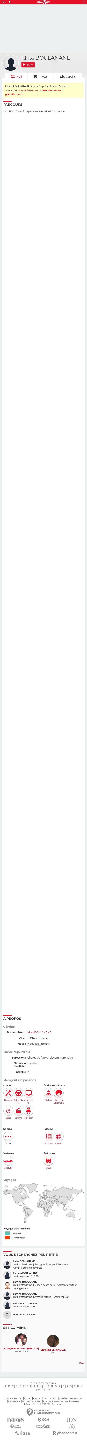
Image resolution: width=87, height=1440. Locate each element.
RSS (35, 1398)
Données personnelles (31, 1401)
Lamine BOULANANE (25, 1282)
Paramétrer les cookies (53, 1401)
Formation (52, 1398)
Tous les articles (75, 1398)
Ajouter (29, 64)
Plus (81, 1363)
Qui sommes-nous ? (13, 1398)
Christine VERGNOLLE (52, 1349)
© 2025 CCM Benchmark (51, 1404)
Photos (43, 76)
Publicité (42, 1398)
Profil (19, 76)
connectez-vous (28, 90)
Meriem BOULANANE (25, 1273)
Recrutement (14, 1401)
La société (63, 1398)
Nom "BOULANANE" (24, 1314)
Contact (27, 1398)
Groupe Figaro (31, 1404)
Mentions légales (72, 1401)
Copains (70, 76)
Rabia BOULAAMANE (25, 1303)
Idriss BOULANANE (24, 1261)
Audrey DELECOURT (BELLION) (21, 1348)
